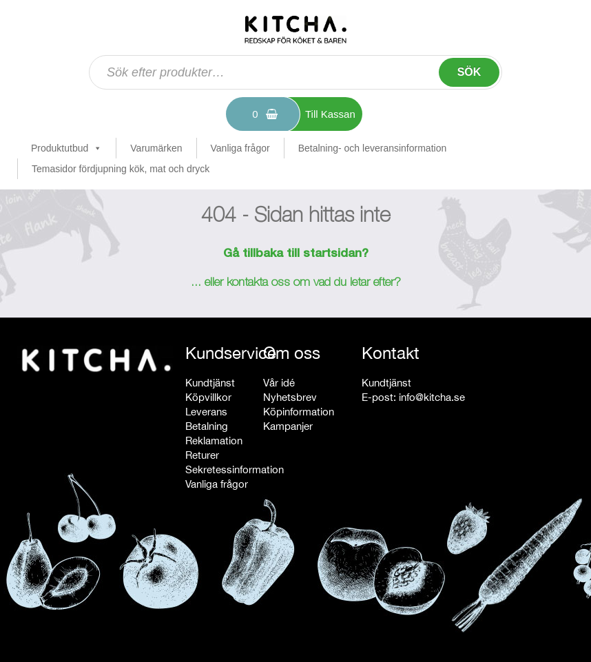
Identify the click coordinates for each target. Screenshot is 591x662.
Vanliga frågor (240, 148)
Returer (202, 455)
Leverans (206, 411)
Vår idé (279, 383)
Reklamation (213, 440)
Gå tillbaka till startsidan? (296, 254)
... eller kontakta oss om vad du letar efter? (296, 283)
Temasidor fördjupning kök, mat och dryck (120, 168)
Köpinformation (298, 411)
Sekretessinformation (234, 469)
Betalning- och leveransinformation (372, 148)
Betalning (206, 426)
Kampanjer (288, 426)
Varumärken (156, 148)
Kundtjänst (210, 383)
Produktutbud (66, 148)
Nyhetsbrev (290, 397)
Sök (469, 72)
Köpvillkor (208, 397)
